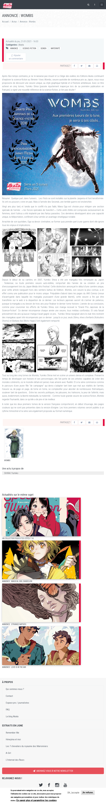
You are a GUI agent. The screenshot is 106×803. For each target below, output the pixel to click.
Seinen (43, 48)
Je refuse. (87, 792)
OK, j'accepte (73, 792)
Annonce (14, 48)
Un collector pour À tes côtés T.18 (18, 539)
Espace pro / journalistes (17, 703)
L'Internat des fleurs (15, 760)
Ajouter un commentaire (16, 57)
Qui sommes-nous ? (15, 689)
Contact (9, 696)
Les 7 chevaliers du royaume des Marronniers (27, 746)
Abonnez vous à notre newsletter (53, 771)
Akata (21, 44)
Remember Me (12, 732)
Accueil (5, 21)
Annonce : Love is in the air (14, 667)
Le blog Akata (12, 716)
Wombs (7, 461)
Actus (14, 21)
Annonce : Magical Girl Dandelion (17, 582)
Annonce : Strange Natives (14, 625)
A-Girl (8, 753)
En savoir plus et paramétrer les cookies (36, 800)
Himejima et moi (13, 739)
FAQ (8, 709)
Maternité (55, 48)
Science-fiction (29, 48)
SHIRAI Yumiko (11, 473)
